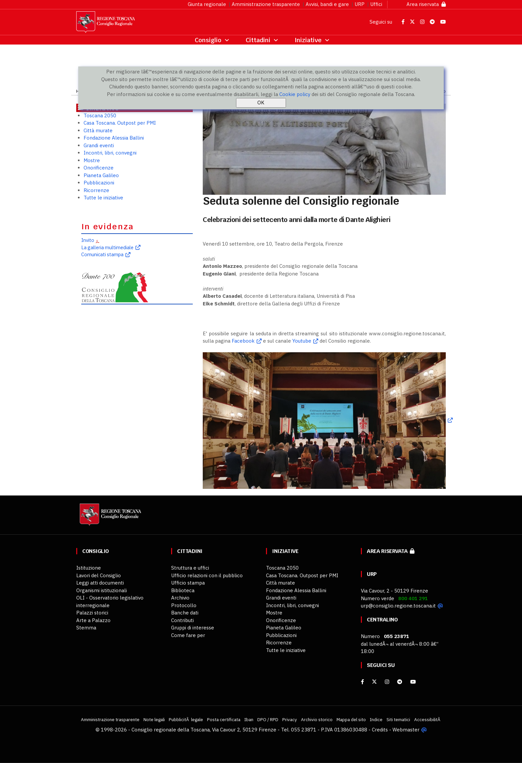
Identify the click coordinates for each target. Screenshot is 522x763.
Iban (248, 719)
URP (360, 4)
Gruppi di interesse (192, 627)
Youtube (301, 341)
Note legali (154, 719)
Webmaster (405, 729)
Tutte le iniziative (103, 197)
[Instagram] (387, 682)
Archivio (180, 598)
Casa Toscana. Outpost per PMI (120, 123)
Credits (380, 729)
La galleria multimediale (107, 247)
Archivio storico (317, 719)
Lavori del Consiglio (98, 575)
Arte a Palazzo (93, 620)
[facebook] (362, 682)
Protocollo (183, 605)
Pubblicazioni (99, 182)
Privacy (289, 719)
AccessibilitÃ (427, 719)
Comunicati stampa (102, 254)
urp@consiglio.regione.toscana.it (398, 605)
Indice (376, 719)
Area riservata (426, 4)
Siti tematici (398, 719)
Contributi (182, 620)
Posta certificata (223, 719)
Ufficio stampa (188, 583)
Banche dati (184, 612)
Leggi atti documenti (100, 583)
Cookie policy (294, 94)
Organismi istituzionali (101, 590)
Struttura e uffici (190, 568)
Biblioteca (182, 590)
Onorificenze (99, 167)
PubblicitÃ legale (186, 719)
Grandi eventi (99, 145)
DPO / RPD (267, 719)
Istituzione (88, 568)
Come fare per (188, 635)
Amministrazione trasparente (266, 4)
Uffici (376, 4)
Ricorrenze (96, 190)
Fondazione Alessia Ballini (114, 138)
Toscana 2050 (100, 115)
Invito (87, 240)
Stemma (86, 627)
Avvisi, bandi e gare (327, 4)
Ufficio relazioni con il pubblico (207, 575)
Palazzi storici (92, 612)
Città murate (98, 130)
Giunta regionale (207, 4)
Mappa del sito (351, 719)
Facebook (243, 341)
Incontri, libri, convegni (110, 153)
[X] (374, 682)
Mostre (92, 160)
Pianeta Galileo (101, 175)
